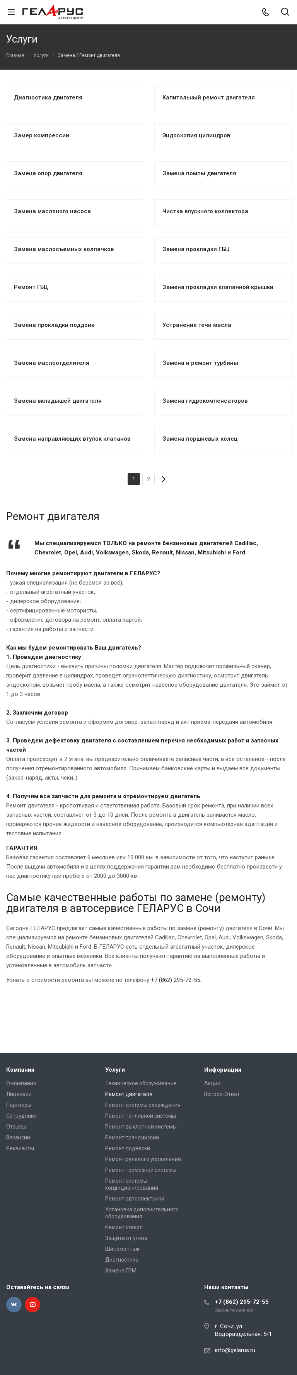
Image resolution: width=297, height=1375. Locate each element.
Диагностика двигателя (48, 97)
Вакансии (18, 1137)
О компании (21, 1083)
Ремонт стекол (124, 1227)
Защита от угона (126, 1238)
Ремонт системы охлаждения (143, 1105)
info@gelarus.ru (235, 1350)
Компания (20, 1069)
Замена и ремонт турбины (200, 362)
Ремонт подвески (127, 1148)
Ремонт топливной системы (140, 1116)
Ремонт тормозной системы (140, 1170)
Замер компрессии (41, 135)
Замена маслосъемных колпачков (64, 249)
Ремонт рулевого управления (143, 1159)
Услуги (115, 1069)
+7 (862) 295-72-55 (175, 980)
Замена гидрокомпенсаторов (205, 400)
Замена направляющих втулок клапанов (72, 438)
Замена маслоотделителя (51, 362)
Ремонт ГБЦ (31, 287)
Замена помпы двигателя (199, 173)
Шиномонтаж (122, 1249)
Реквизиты (20, 1148)
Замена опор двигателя (48, 173)
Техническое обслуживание (141, 1083)
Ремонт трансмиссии (132, 1137)
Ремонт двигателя (128, 1094)
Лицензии (19, 1094)
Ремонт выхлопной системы (141, 1127)
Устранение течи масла (196, 325)
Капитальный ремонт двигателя (208, 97)
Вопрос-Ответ (222, 1094)
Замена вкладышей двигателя (58, 400)
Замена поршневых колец (199, 438)
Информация (222, 1069)
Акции (212, 1083)
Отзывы (16, 1127)
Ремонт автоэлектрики (134, 1198)
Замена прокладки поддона (54, 325)
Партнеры (18, 1105)
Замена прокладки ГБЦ (195, 249)
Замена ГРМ (121, 1270)
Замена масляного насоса (52, 211)
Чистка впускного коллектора (205, 211)
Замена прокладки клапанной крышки (217, 287)
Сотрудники (21, 1116)
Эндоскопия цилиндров (196, 135)
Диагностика (121, 1260)
